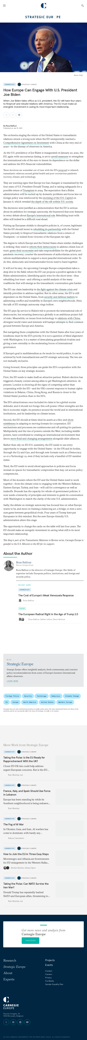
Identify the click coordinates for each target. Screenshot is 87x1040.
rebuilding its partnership (47, 229)
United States (47, 702)
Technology (41, 696)
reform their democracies (42, 246)
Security (28, 696)
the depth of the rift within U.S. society (52, 201)
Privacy (48, 977)
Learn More (12, 681)
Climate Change (72, 696)
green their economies (22, 250)
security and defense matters (59, 297)
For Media (49, 981)
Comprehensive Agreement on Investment (26, 142)
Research (9, 960)
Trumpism (28, 190)
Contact (48, 971)
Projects (50, 960)
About (7, 973)
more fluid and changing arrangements (31, 438)
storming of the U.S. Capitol (58, 197)
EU (7, 702)
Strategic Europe (29, 84)
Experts (8, 979)
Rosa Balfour (11, 126)
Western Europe (65, 702)
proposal (62, 170)
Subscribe (30, 940)
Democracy (55, 696)
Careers (48, 974)
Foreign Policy (12, 696)
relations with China (69, 318)
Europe (15, 702)
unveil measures (59, 156)
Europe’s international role (41, 215)
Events (49, 965)
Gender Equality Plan (54, 984)
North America (29, 702)
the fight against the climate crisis (55, 289)
